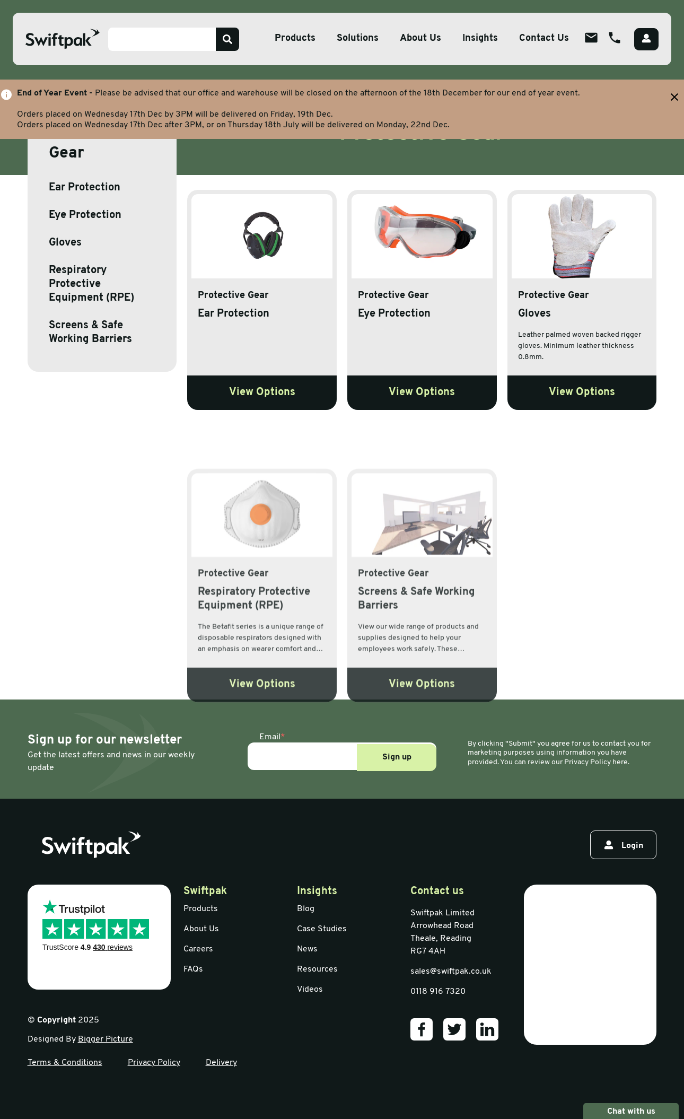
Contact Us (544, 38)
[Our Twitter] (454, 1029)
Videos (310, 989)
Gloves (65, 243)
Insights (480, 38)
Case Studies (322, 929)
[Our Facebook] (421, 1029)
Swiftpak (205, 891)
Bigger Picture (105, 1039)
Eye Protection (85, 215)
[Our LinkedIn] (487, 1029)
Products (200, 909)
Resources (317, 969)
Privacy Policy (154, 1063)
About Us (201, 929)
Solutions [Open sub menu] (358, 38)
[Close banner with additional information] (674, 97)
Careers (198, 949)
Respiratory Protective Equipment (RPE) (91, 284)
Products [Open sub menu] (295, 38)
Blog (305, 909)
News (307, 949)
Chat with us (631, 1111)
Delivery (221, 1063)
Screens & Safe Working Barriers (90, 332)
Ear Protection (84, 187)
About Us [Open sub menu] (420, 38)
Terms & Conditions (65, 1063)
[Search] (227, 39)
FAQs (193, 969)
